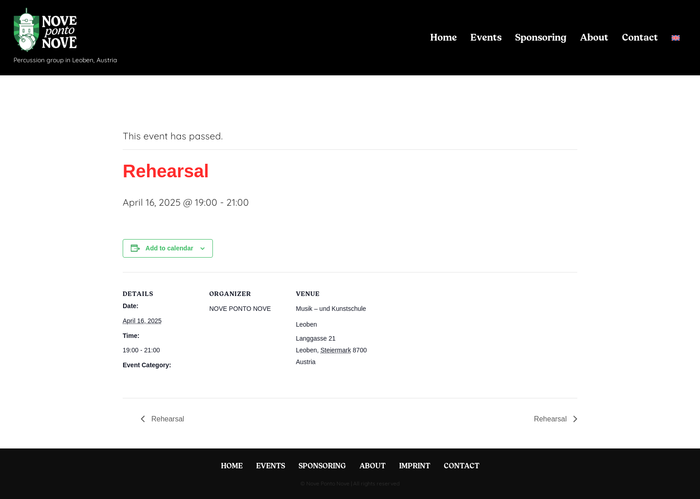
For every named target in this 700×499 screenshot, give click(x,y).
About (594, 37)
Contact (640, 37)
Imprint (414, 465)
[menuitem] (675, 37)
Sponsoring (540, 37)
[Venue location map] (430, 334)
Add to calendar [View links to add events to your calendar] (169, 248)
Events (486, 37)
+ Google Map (337, 361)
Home (443, 37)
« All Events (143, 102)
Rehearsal (137, 379)
